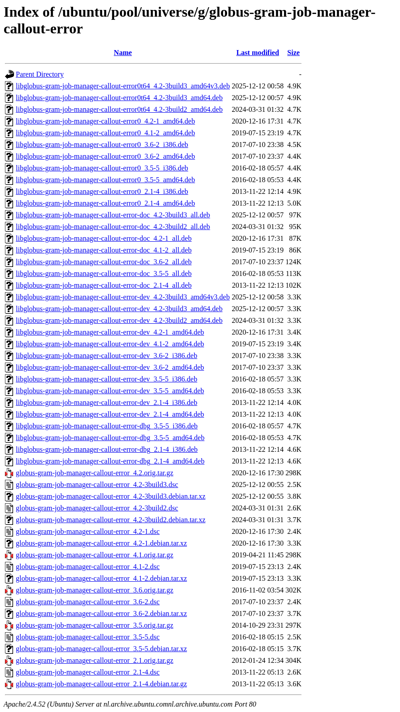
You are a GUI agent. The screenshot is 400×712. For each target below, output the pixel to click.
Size (293, 52)
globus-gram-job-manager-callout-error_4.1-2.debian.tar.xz (101, 578)
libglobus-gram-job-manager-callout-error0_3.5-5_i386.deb (102, 168)
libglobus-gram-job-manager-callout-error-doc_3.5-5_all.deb (103, 273)
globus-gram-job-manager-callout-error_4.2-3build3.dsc (97, 484)
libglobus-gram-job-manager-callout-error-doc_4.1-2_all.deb (103, 250)
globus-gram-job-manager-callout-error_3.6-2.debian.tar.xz (101, 613)
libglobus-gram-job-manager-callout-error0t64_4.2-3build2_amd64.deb (119, 109)
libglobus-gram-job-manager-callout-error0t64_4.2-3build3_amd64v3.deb (123, 86)
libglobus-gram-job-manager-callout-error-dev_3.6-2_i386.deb (106, 355)
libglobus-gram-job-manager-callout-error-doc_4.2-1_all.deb (103, 238)
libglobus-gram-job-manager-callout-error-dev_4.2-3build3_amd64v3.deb (123, 297)
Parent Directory (40, 74)
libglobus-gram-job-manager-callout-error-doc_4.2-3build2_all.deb (113, 226)
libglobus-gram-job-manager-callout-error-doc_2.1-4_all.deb (103, 285)
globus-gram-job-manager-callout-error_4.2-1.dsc (88, 531)
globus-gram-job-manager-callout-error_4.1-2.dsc (88, 566)
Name (123, 52)
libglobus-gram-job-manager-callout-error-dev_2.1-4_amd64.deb (110, 414)
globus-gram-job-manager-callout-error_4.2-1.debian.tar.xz (101, 543)
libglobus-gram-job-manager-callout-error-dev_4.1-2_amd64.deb (110, 344)
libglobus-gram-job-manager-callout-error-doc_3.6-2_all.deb (103, 262)
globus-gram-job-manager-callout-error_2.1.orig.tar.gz (94, 660)
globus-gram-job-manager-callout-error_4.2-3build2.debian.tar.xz (110, 520)
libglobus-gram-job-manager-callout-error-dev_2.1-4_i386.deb (106, 402)
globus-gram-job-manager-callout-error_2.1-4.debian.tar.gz (101, 684)
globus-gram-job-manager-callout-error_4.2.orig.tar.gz (94, 473)
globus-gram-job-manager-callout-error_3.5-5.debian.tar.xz (101, 648)
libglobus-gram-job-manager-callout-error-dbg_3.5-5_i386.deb (107, 426)
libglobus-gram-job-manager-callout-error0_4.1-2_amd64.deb (105, 133)
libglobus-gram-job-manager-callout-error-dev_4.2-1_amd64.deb (110, 332)
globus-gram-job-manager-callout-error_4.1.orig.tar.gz (94, 555)
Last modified (257, 52)
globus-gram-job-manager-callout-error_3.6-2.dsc (88, 602)
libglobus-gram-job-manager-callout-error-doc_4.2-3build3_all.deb (113, 215)
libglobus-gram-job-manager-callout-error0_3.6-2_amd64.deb (105, 156)
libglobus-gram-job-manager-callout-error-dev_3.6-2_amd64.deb (110, 367)
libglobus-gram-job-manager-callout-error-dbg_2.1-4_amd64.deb (110, 461)
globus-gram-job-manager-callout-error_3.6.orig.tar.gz (94, 590)
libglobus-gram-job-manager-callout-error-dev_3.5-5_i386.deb (106, 379)
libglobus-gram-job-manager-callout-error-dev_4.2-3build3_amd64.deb (119, 308)
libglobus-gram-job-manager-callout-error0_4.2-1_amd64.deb (105, 121)
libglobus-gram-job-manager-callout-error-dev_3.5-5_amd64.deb (110, 391)
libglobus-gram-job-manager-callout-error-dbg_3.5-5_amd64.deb (110, 437)
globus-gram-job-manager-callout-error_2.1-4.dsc (88, 672)
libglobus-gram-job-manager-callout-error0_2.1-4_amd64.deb (105, 203)
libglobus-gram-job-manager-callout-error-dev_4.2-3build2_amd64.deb (119, 320)
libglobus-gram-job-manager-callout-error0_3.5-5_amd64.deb (105, 180)
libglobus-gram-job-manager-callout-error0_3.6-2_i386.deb (102, 144)
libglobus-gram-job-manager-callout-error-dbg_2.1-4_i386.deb (107, 449)
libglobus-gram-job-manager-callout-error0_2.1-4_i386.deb (102, 191)
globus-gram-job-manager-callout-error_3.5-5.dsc (88, 637)
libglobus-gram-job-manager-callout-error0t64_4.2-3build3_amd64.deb (119, 97)
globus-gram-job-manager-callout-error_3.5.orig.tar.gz (94, 625)
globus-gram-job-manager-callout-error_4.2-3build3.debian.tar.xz (110, 496)
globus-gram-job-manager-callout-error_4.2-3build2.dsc (97, 508)
